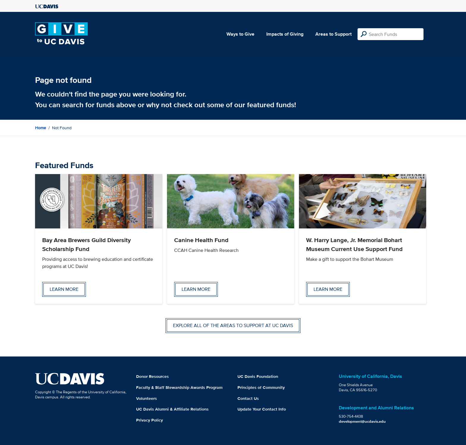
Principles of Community (261, 387)
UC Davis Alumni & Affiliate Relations (172, 409)
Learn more (64, 289)
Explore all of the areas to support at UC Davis (233, 325)
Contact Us (248, 398)
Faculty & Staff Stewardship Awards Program (179, 387)
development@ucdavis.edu (362, 421)
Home (40, 128)
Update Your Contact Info (261, 409)
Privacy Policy (149, 420)
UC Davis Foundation (257, 376)
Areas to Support (333, 34)
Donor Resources (152, 376)
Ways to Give (240, 34)
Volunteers (146, 398)
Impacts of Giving (284, 34)
